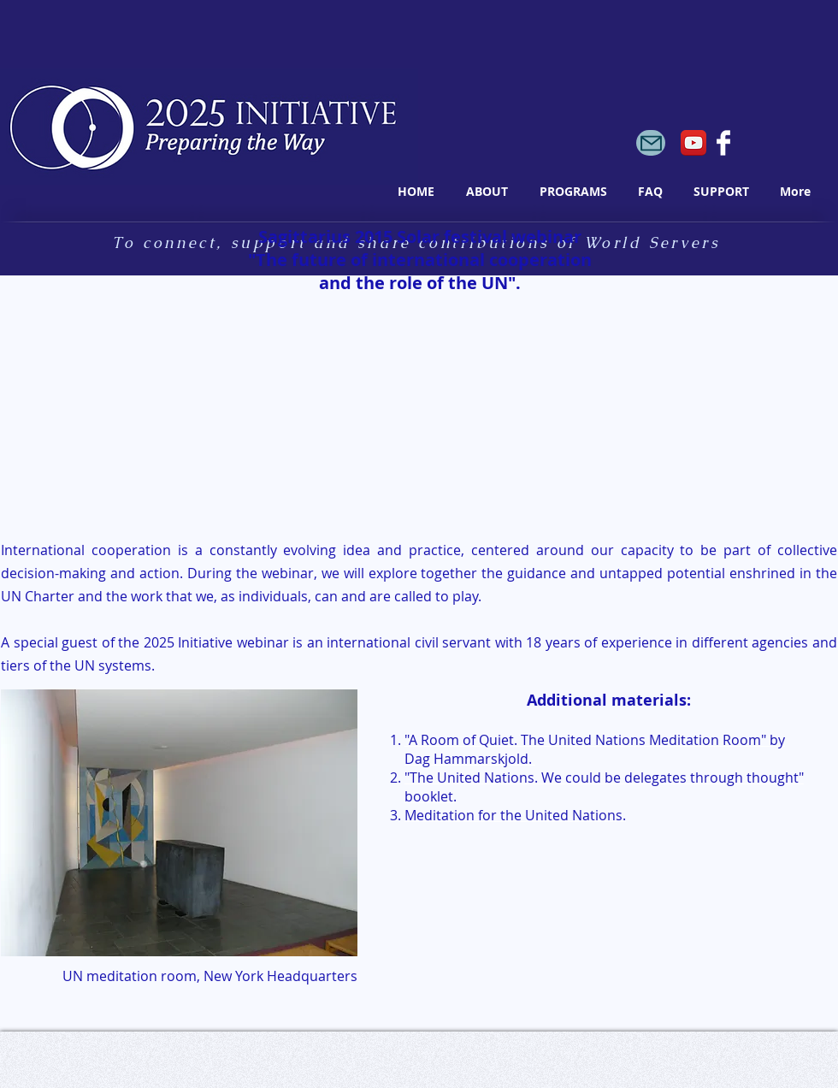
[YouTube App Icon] (693, 143)
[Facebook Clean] (723, 143)
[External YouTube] (207, 419)
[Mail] (650, 143)
